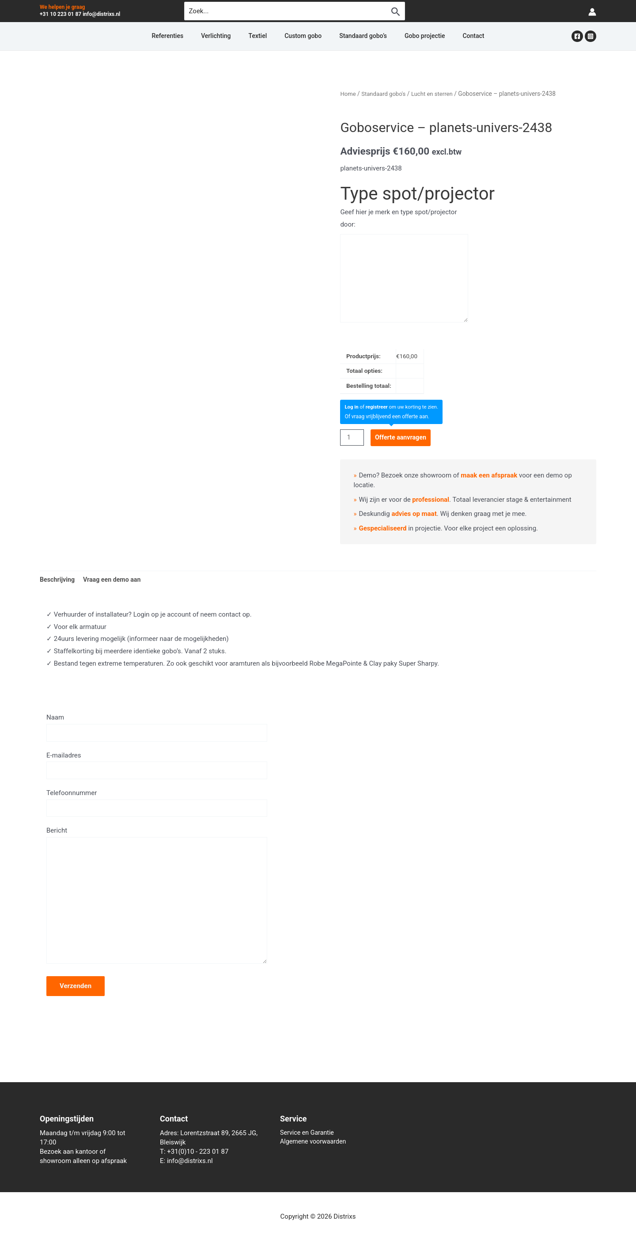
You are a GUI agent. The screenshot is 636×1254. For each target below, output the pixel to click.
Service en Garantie (308, 1133)
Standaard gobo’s (352, 36)
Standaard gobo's (385, 93)
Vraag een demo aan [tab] (115, 580)
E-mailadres (156, 768)
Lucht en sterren (436, 93)
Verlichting (237, 36)
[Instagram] (590, 36)
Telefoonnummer (156, 807)
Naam (156, 729)
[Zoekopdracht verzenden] (396, 11)
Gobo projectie (403, 36)
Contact (441, 36)
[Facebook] (577, 36)
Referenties (199, 36)
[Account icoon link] (592, 11)
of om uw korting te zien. (393, 407)
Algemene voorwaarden (315, 1142)
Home (348, 93)
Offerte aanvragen (403, 437)
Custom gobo (303, 36)
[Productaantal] (352, 437)
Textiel (268, 36)
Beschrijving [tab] (58, 580)
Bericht (156, 906)
